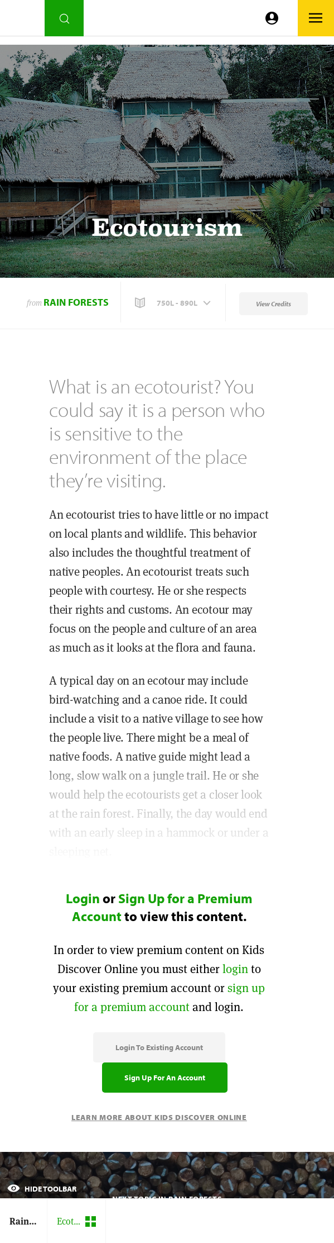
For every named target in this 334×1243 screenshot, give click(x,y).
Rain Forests (76, 302)
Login (83, 898)
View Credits (273, 304)
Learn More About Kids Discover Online (159, 1117)
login (235, 968)
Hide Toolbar (41, 1189)
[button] (174, 303)
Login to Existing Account (159, 1047)
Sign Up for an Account (164, 1078)
